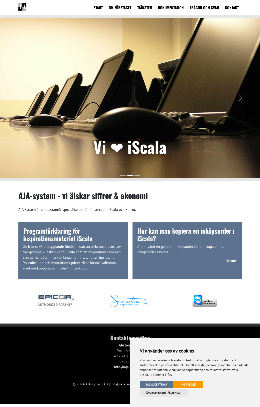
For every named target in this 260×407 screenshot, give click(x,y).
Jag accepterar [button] (156, 384)
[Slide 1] (123, 175)
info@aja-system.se (126, 384)
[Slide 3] (137, 175)
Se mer (231, 260)
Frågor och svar (204, 7)
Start (98, 7)
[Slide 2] (130, 175)
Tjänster (144, 7)
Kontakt (232, 7)
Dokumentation (171, 7)
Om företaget (120, 7)
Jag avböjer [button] (188, 384)
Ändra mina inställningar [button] (163, 393)
